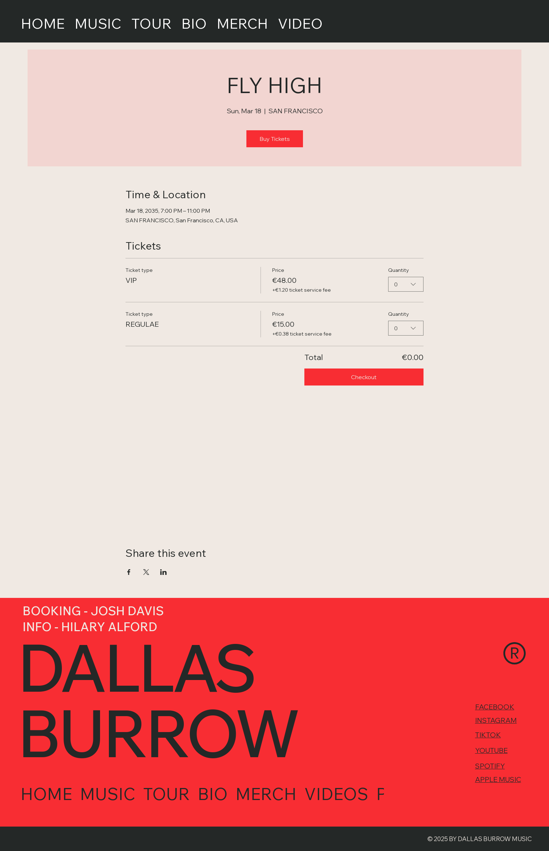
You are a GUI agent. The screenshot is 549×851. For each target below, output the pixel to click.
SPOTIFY (490, 766)
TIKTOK (488, 735)
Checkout (363, 377)
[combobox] (406, 284)
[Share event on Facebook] (128, 572)
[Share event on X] (146, 572)
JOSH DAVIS (127, 610)
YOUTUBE (491, 751)
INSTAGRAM (496, 721)
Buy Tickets (274, 138)
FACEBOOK (494, 708)
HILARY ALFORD (109, 626)
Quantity (398, 270)
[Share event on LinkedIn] (163, 572)
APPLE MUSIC (498, 779)
